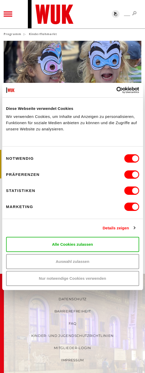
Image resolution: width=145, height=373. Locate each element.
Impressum (72, 360)
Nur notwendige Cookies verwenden (72, 278)
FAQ (73, 323)
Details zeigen (116, 228)
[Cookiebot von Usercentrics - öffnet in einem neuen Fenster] (116, 90)
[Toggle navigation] (8, 14)
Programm (12, 34)
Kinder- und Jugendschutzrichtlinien (72, 336)
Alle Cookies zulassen (72, 244)
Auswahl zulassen (72, 261)
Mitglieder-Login (72, 348)
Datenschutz (72, 299)
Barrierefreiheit (72, 311)
